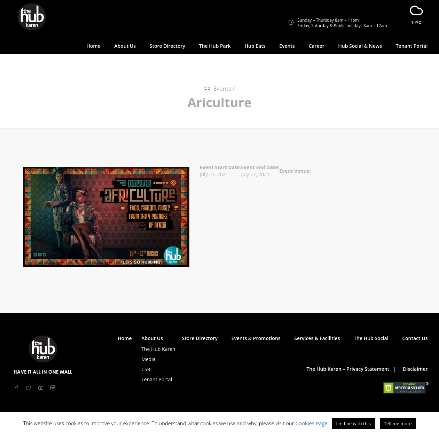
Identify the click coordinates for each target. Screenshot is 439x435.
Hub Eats (254, 46)
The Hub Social (371, 338)
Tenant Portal (412, 46)
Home (93, 46)
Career (316, 46)
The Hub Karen (158, 349)
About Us (125, 46)
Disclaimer (415, 369)
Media (148, 359)
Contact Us (415, 338)
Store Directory (167, 46)
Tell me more (398, 423)
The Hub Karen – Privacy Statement (347, 369)
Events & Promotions (256, 338)
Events (287, 46)
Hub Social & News (360, 46)
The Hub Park (215, 46)
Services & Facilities (317, 338)
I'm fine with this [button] (353, 423)
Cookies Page (311, 423)
